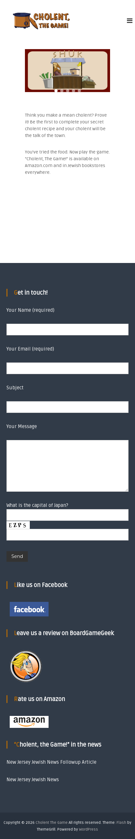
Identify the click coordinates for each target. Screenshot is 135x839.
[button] (56, 90)
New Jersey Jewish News (32, 779)
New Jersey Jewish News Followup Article (51, 762)
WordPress (88, 829)
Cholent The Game (52, 822)
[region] (67, 70)
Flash (121, 822)
